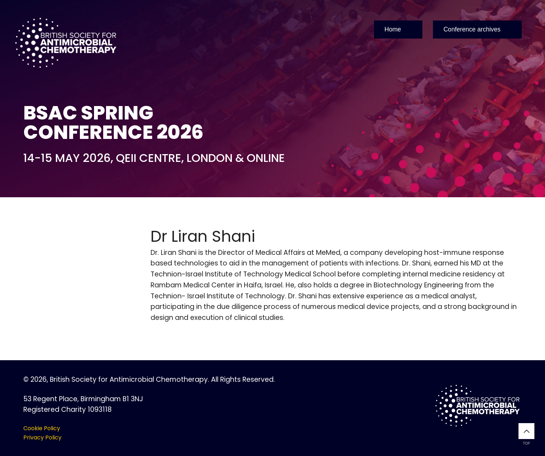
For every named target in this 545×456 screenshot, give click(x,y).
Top (526, 434)
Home (393, 29)
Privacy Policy (42, 437)
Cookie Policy (41, 428)
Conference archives (472, 29)
